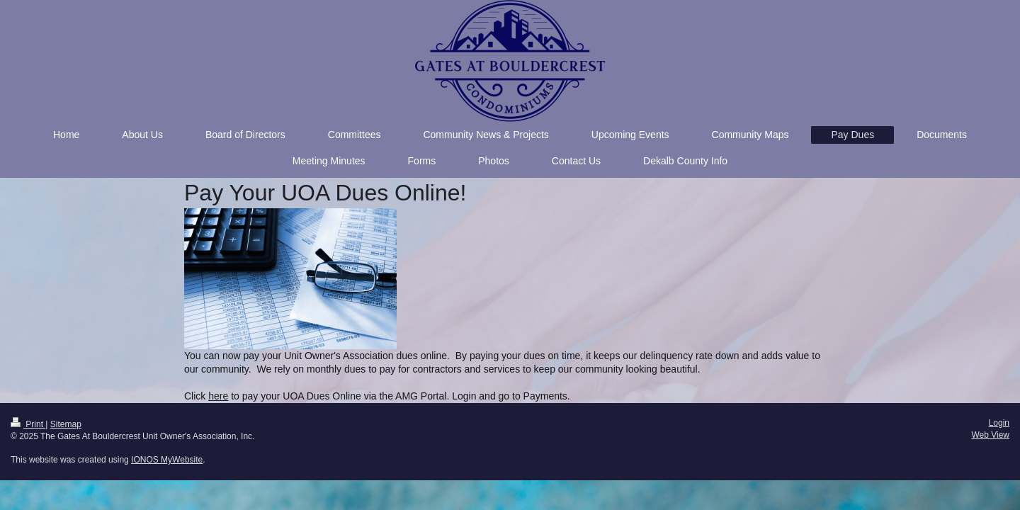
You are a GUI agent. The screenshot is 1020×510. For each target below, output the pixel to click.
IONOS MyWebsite (167, 460)
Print (28, 424)
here (218, 396)
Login (999, 423)
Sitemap (65, 424)
